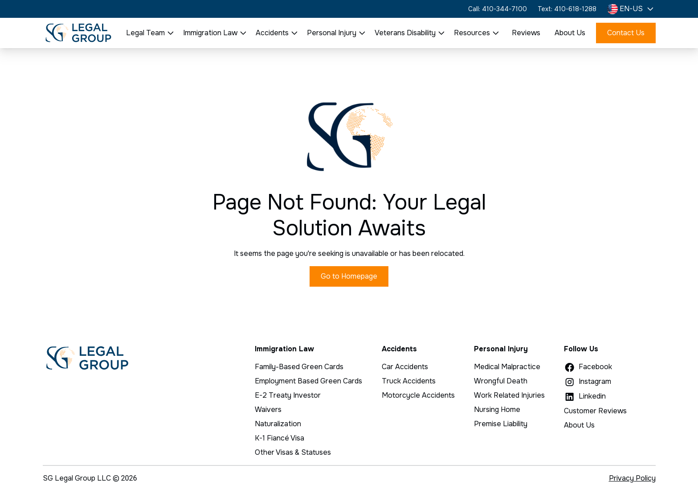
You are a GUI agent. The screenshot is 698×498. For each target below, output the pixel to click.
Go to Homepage (349, 276)
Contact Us (626, 32)
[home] (78, 33)
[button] (631, 9)
